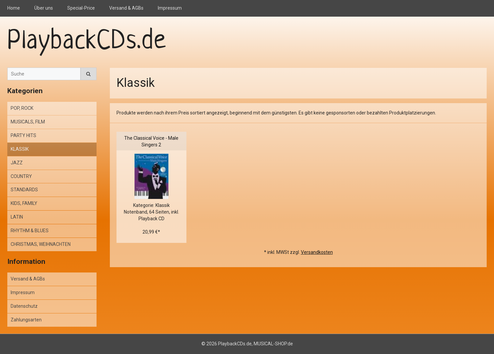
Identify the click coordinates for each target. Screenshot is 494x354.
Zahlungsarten (26, 319)
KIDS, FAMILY (24, 203)
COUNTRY (21, 176)
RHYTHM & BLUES (30, 230)
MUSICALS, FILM (28, 121)
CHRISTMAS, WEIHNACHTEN (41, 244)
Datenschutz (24, 306)
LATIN (17, 217)
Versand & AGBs (126, 8)
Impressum (170, 8)
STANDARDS (24, 189)
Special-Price (81, 8)
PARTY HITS (23, 135)
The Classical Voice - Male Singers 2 (151, 141)
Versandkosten (317, 252)
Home (13, 8)
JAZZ (17, 162)
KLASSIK (20, 149)
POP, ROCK (22, 108)
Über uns (43, 8)
